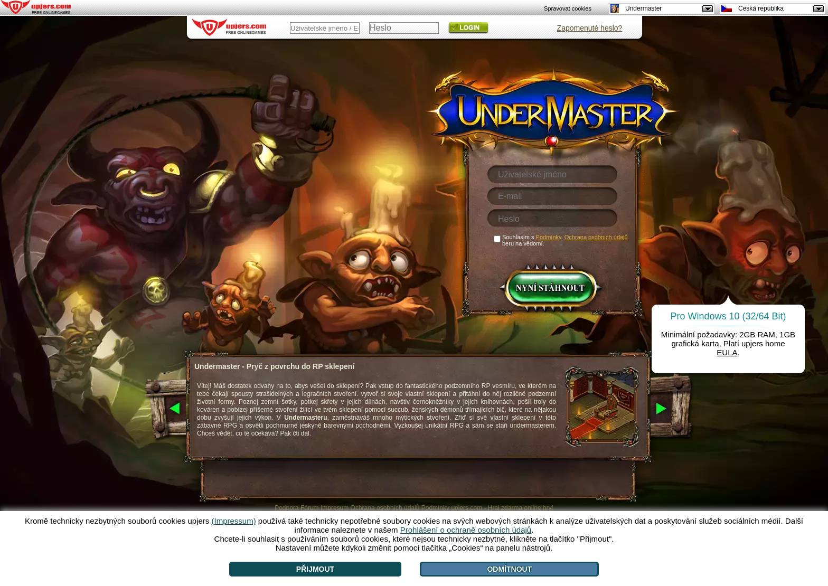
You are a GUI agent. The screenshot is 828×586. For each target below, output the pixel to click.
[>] (673, 409)
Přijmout (315, 569)
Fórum (309, 508)
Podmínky (435, 508)
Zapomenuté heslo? (590, 28)
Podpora (286, 508)
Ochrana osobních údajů (385, 508)
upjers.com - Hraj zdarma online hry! (502, 508)
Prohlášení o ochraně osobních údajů (466, 529)
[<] (164, 409)
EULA (727, 352)
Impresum (335, 508)
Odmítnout (509, 569)
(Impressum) (233, 520)
